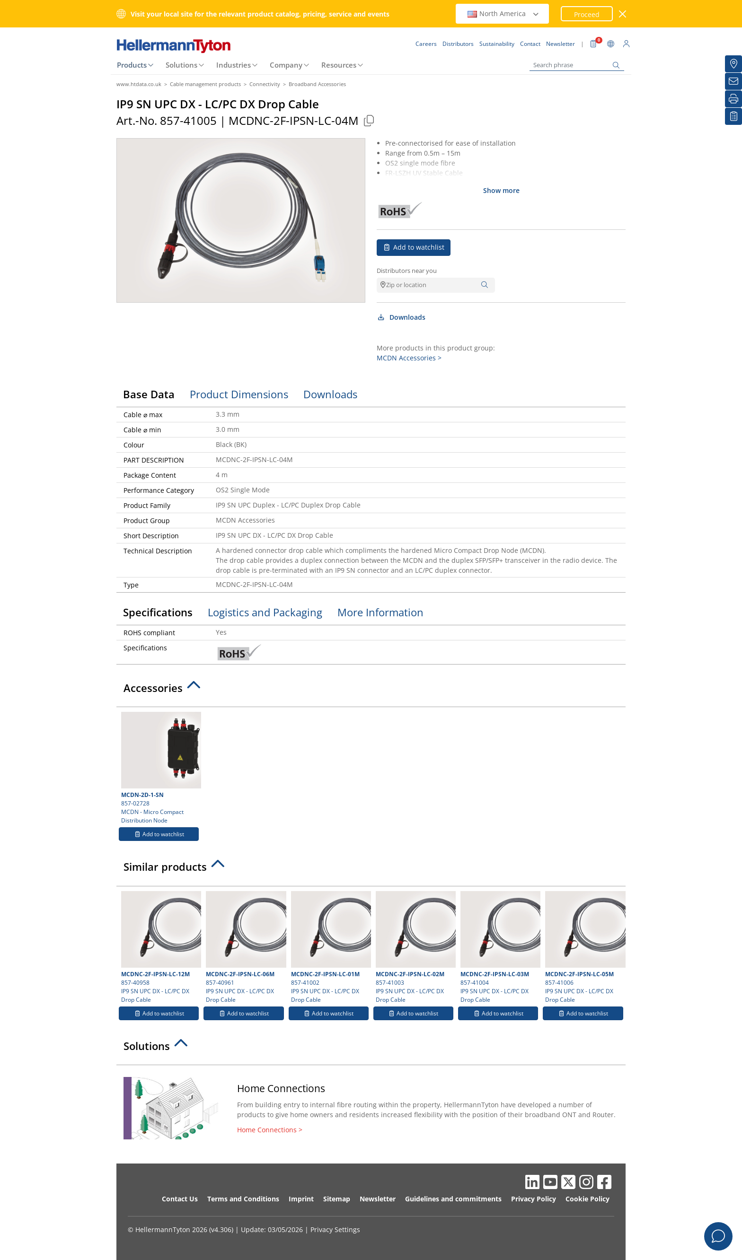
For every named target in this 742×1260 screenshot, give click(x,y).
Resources (338, 65)
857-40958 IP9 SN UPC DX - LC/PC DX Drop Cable (160, 947)
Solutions (181, 65)
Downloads (401, 317)
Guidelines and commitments (453, 1198)
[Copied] (369, 120)
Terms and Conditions (243, 1198)
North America (503, 13)
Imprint (301, 1198)
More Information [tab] (380, 612)
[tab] (371, 690)
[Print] (733, 98)
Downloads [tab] (330, 394)
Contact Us (180, 1198)
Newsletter (378, 1198)
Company (286, 65)
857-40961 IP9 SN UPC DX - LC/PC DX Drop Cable (244, 947)
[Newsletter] (733, 81)
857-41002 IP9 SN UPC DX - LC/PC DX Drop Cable (330, 947)
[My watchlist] (733, 116)
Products (132, 65)
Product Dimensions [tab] (239, 394)
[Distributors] (733, 63)
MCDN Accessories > (409, 357)
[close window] (623, 14)
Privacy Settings (335, 1229)
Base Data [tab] (149, 394)
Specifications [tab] (158, 612)
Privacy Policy (533, 1198)
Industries (233, 65)
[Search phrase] (577, 65)
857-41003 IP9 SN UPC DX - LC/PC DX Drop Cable (414, 947)
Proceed (587, 14)
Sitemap (336, 1198)
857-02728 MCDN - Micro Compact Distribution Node (160, 768)
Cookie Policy (587, 1198)
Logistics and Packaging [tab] (265, 612)
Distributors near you (407, 270)
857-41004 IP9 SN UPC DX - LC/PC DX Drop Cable (499, 947)
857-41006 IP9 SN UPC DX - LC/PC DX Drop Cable (584, 947)
